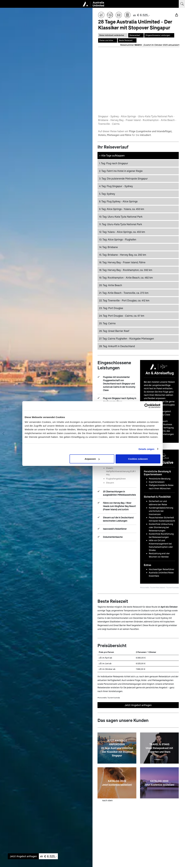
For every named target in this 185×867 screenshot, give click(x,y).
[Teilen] (176, 15)
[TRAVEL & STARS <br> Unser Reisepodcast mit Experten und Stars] (159, 747)
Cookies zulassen (138, 459)
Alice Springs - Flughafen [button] (117, 239)
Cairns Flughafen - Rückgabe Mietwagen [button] (126, 338)
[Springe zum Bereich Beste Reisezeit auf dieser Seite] (127, 40)
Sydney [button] (107, 193)
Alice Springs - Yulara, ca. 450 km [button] (121, 208)
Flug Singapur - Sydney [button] (116, 185)
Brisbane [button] (108, 246)
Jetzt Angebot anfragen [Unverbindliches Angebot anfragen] (138, 704)
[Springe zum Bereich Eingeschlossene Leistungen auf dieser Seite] (159, 35)
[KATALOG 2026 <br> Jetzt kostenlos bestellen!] (116, 782)
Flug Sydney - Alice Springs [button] (118, 201)
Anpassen (92, 459)
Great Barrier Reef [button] (114, 330)
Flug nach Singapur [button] (113, 162)
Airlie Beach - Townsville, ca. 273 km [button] (123, 292)
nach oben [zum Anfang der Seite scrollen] (107, 800)
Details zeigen (146, 449)
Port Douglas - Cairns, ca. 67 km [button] (121, 315)
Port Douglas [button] (111, 307)
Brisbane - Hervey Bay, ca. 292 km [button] (122, 254)
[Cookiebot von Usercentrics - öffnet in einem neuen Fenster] (146, 405)
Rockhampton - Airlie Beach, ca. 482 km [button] (126, 277)
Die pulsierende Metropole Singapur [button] (123, 178)
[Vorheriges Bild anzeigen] (3, 433)
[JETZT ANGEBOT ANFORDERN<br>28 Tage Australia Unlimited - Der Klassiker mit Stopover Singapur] (116, 747)
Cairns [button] (107, 322)
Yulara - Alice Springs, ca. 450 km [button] (122, 231)
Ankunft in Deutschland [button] (117, 345)
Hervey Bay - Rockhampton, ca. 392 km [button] (125, 269)
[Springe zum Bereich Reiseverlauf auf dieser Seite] (136, 35)
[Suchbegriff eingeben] (182, 4)
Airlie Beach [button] (110, 284)
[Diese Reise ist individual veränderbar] (113, 35)
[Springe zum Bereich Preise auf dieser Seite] (107, 40)
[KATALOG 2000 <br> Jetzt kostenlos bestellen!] (159, 782)
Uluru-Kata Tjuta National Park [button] (120, 216)
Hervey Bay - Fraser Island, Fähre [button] (122, 261)
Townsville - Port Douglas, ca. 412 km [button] (124, 300)
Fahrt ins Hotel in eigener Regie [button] (121, 170)
